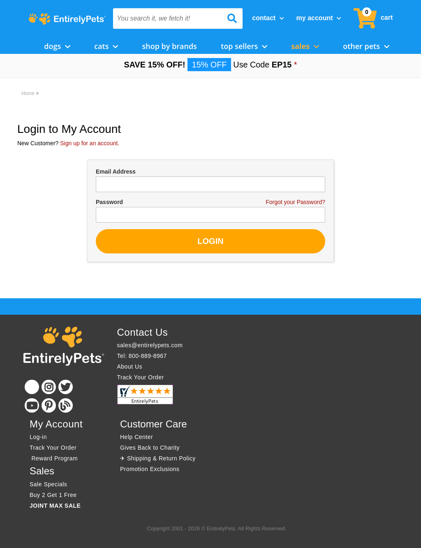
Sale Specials (48, 484)
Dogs (57, 46)
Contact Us (142, 332)
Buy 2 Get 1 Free (53, 495)
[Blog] (65, 405)
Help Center (136, 437)
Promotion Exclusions (150, 469)
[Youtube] (32, 405)
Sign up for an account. (89, 143)
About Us (130, 366)
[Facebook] (32, 387)
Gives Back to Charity (150, 447)
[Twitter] (65, 387)
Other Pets (366, 46)
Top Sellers (244, 46)
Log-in (38, 437)
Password (109, 202)
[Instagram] (49, 387)
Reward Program (55, 458)
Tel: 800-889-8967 (142, 356)
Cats (106, 46)
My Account (318, 17)
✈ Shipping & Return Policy (158, 458)
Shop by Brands (169, 46)
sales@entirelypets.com (150, 345)
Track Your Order (140, 377)
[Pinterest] (49, 405)
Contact (268, 17)
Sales (305, 46)
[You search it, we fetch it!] (168, 18)
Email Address (116, 171)
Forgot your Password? (295, 202)
